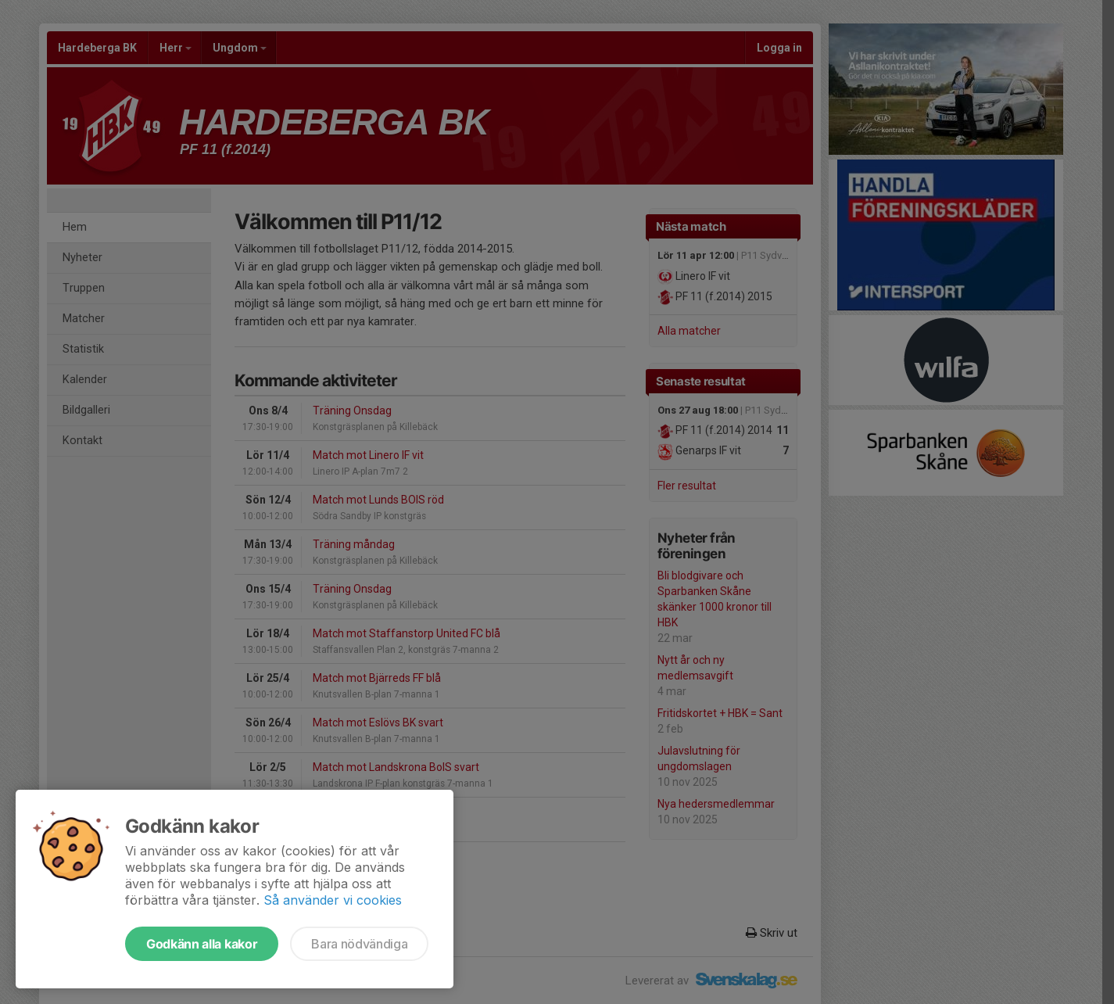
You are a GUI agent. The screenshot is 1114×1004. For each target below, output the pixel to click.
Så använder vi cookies (332, 900)
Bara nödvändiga (359, 944)
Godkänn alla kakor (201, 944)
